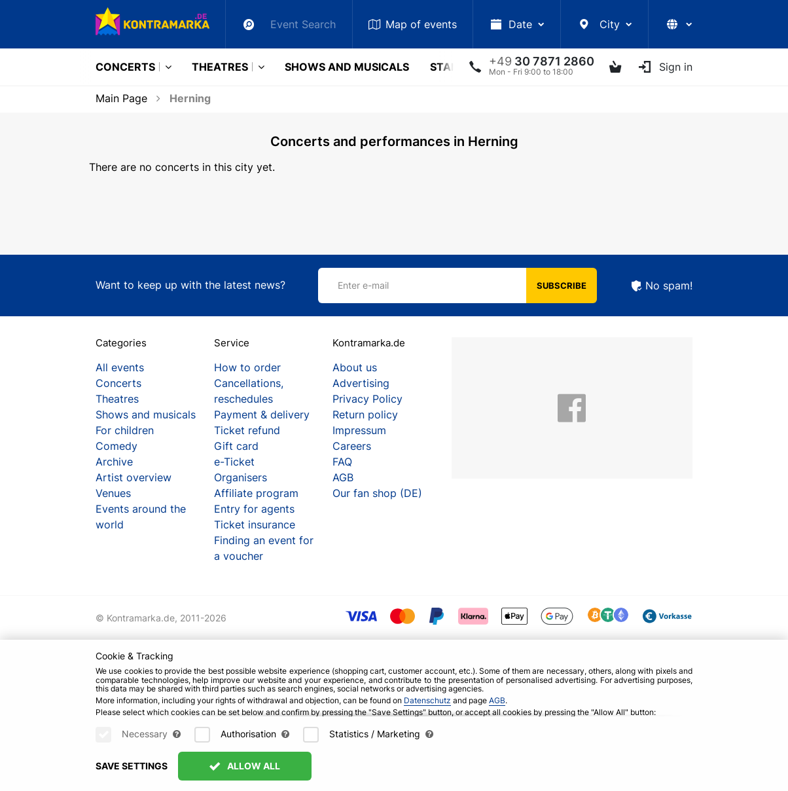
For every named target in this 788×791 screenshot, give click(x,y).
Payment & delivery (262, 414)
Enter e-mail (363, 285)
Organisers (240, 477)
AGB (342, 477)
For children (125, 430)
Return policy (365, 414)
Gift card (236, 445)
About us (354, 367)
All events (120, 367)
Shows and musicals (347, 66)
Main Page (121, 98)
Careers (351, 445)
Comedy (116, 445)
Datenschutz (427, 700)
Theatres (220, 66)
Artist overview (133, 477)
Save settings (132, 765)
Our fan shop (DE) (377, 493)
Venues (113, 493)
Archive (114, 461)
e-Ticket (234, 461)
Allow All (244, 765)
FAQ (342, 461)
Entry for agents (254, 508)
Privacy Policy (367, 398)
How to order (247, 367)
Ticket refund (247, 430)
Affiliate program (256, 493)
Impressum (359, 430)
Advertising (360, 383)
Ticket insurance (254, 524)
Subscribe (561, 285)
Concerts (125, 66)
